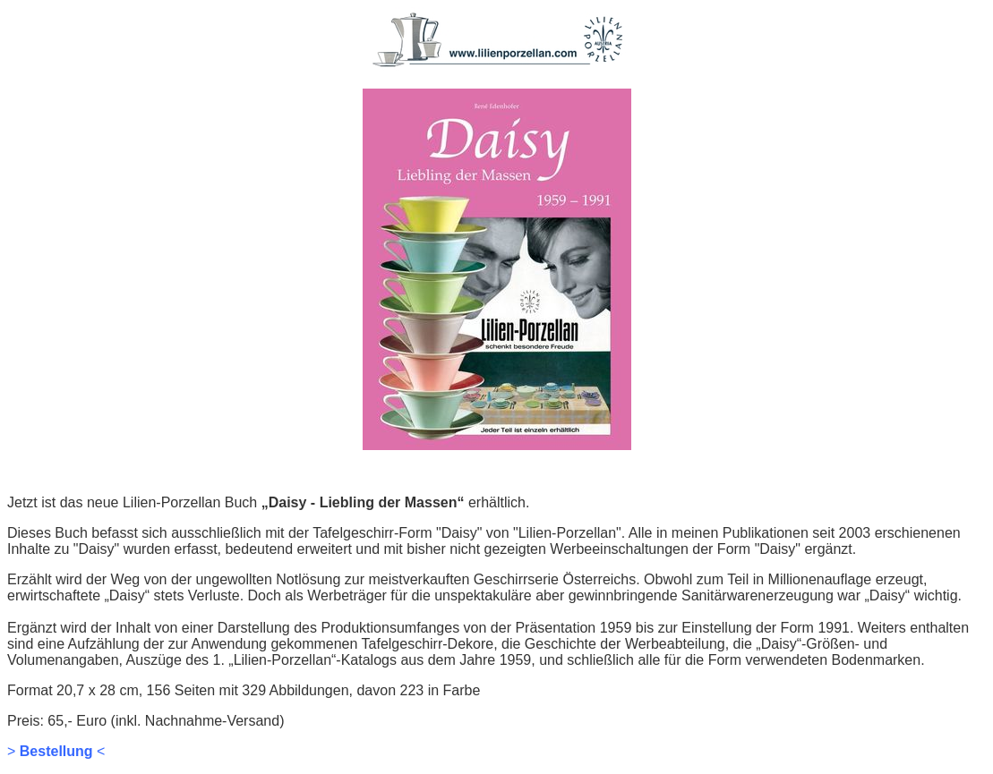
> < (56, 751)
